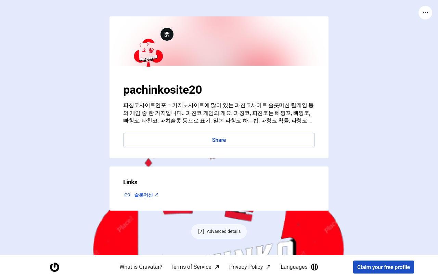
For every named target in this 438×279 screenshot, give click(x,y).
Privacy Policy (246, 267)
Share (219, 140)
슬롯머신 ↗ (146, 195)
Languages (299, 267)
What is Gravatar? (140, 267)
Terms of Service (190, 267)
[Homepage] (54, 267)
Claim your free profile (383, 267)
